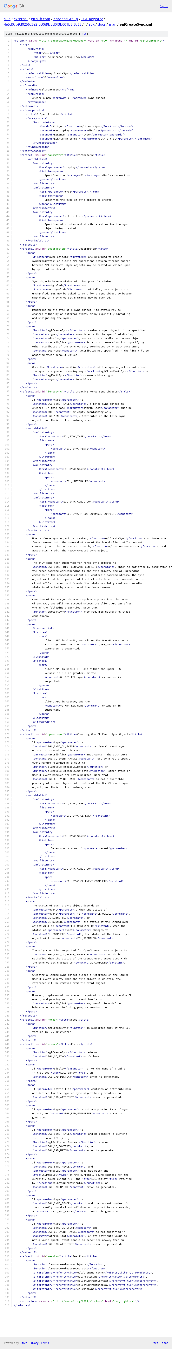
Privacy (34, 1343)
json (165, 1343)
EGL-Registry (92, 18)
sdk (92, 24)
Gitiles (23, 1343)
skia (7, 18)
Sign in (164, 6)
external (21, 18)
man (112, 24)
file (83, 33)
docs (102, 24)
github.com (40, 18)
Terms (45, 1343)
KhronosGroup (65, 18)
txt (155, 1343)
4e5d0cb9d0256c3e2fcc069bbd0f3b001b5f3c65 (42, 24)
